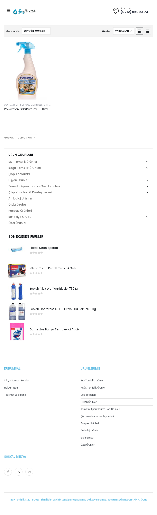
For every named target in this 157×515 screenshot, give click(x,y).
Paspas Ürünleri (20, 211)
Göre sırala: (13, 31)
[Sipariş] (36, 31)
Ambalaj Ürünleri (20, 198)
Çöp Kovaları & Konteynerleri (30, 192)
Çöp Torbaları (19, 174)
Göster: (106, 31)
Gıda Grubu (17, 205)
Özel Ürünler (17, 223)
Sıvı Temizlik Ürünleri (23, 162)
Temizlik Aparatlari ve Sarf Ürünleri (34, 186)
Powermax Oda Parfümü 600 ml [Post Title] (26, 109)
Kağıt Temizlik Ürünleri (24, 168)
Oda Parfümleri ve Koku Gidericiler (23, 104)
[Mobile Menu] (8, 10)
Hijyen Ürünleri (18, 180)
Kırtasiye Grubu (19, 217)
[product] (17, 250)
